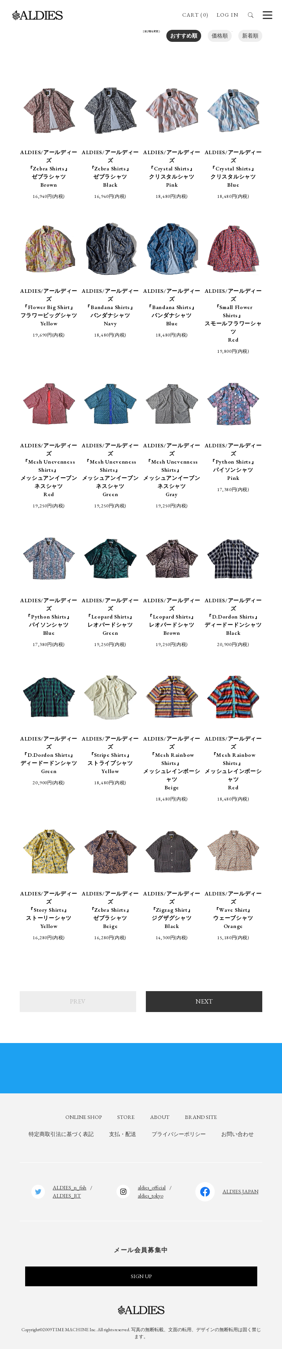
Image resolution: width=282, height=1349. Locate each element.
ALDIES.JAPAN (240, 1188)
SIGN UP (141, 1273)
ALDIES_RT (67, 1192)
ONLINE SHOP (83, 1114)
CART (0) (195, 14)
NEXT (204, 999)
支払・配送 (122, 1131)
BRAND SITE (201, 1114)
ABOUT (159, 1114)
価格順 (220, 35)
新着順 (250, 35)
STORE (126, 1114)
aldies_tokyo (150, 1192)
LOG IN (227, 14)
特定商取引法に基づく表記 (61, 1131)
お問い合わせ (237, 1131)
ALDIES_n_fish (69, 1184)
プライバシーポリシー (179, 1131)
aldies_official (152, 1184)
